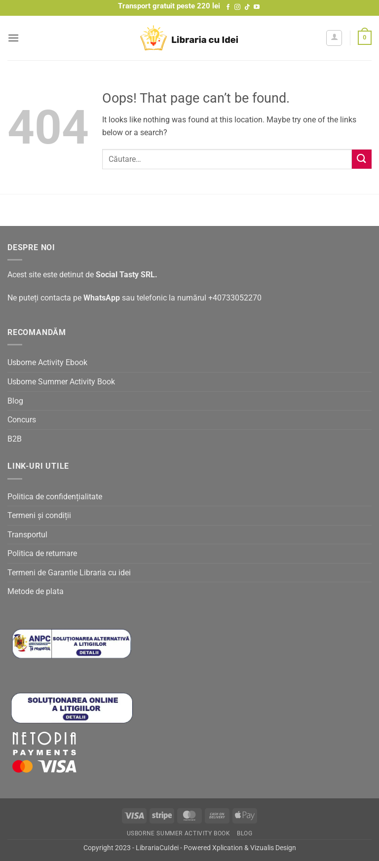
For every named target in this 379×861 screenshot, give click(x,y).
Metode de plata (35, 591)
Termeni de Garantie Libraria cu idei (69, 572)
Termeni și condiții (39, 515)
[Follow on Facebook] (228, 7)
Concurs (21, 419)
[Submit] (362, 159)
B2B (14, 439)
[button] (13, 38)
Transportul (27, 534)
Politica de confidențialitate (54, 496)
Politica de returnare (42, 553)
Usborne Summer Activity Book (61, 381)
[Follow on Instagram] (237, 7)
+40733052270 (235, 297)
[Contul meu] (334, 38)
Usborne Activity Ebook (47, 362)
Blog (15, 401)
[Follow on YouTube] (257, 7)
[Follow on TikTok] (247, 7)
